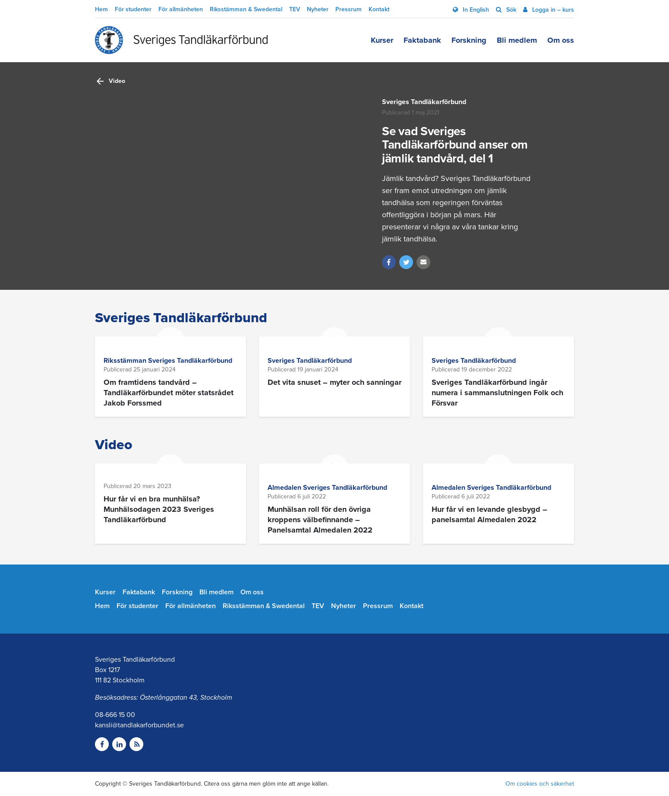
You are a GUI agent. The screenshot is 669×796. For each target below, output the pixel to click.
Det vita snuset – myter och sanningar (334, 382)
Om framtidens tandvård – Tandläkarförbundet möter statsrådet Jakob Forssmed (169, 392)
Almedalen (285, 487)
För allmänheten (180, 9)
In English (475, 9)
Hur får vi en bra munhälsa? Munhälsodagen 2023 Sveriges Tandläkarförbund (159, 509)
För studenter (133, 9)
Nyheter (317, 9)
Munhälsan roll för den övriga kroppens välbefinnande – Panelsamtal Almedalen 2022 (320, 519)
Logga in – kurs (552, 9)
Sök (510, 9)
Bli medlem (517, 40)
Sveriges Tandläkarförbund (424, 102)
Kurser (382, 40)
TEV (294, 9)
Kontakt (379, 9)
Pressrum (348, 9)
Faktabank (422, 40)
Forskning (468, 40)
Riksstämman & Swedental (246, 9)
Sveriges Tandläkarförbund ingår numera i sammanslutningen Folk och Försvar (497, 392)
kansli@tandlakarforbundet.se (139, 725)
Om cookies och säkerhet (539, 783)
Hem (101, 9)
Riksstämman (126, 360)
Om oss (560, 40)
